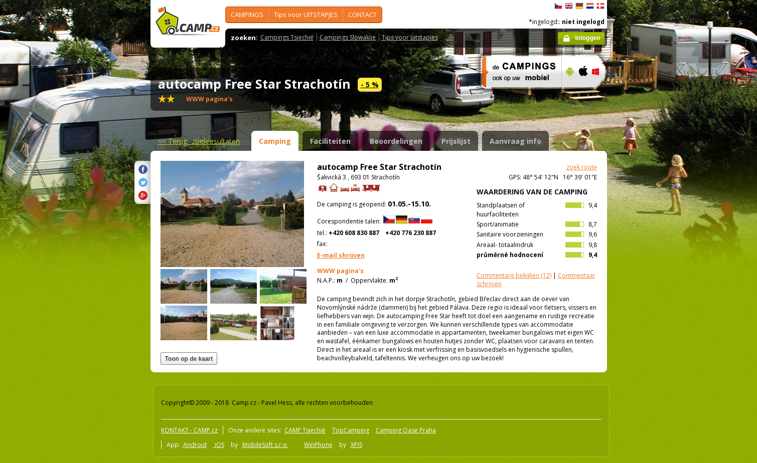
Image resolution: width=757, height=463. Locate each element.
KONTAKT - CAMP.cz (189, 430)
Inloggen (587, 38)
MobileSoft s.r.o (265, 444)
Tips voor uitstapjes (410, 37)
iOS (218, 444)
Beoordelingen (396, 141)
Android (195, 444)
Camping (275, 141)
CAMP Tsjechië (305, 430)
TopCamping (350, 430)
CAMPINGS (247, 14)
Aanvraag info (515, 141)
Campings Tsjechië (287, 37)
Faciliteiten (330, 141)
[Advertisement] (649, 301)
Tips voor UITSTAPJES (306, 14)
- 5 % (370, 84)
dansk (600, 6)
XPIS (356, 444)
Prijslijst (456, 141)
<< (199, 141)
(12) (514, 275)
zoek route (581, 167)
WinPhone (318, 444)
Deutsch (579, 6)
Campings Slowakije (348, 37)
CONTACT (362, 14)
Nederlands (590, 6)
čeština (558, 6)
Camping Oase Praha (406, 430)
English (569, 6)
